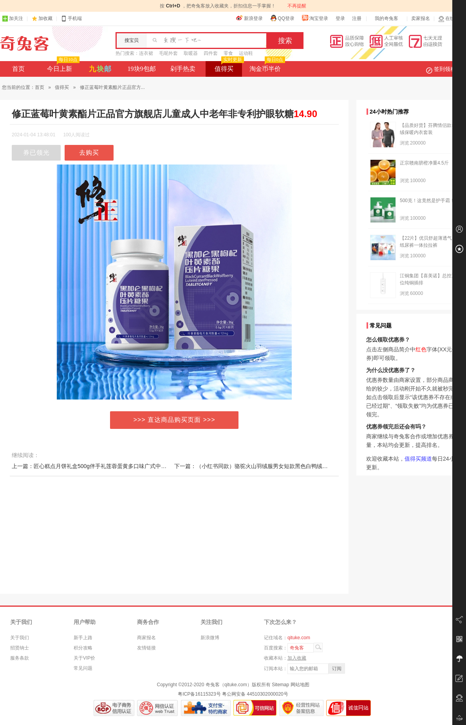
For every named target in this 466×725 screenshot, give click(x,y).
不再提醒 (296, 6)
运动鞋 (246, 53)
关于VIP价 (84, 658)
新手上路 (83, 637)
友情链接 (146, 648)
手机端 (71, 18)
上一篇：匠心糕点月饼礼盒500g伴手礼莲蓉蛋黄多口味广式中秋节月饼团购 (103, 466)
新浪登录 (249, 18)
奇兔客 (24, 43)
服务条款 (19, 658)
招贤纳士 (19, 648)
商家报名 (146, 637)
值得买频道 (418, 459)
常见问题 (83, 668)
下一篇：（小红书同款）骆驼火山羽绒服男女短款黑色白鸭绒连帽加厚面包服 (267, 466)
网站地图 (300, 684)
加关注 (12, 18)
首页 (18, 68)
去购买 (89, 152)
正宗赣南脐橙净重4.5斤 (424, 163)
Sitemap (280, 684)
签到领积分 (445, 69)
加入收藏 (296, 658)
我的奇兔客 (386, 18)
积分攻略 (83, 648)
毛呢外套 (168, 53)
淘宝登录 (315, 18)
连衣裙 (146, 53)
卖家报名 (420, 18)
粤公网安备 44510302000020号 (255, 694)
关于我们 (19, 637)
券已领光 (36, 152)
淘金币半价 (266, 66)
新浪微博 (209, 637)
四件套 (211, 53)
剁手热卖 (182, 68)
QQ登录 (282, 18)
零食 (228, 53)
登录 (340, 18)
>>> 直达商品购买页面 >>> (174, 419)
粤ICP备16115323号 (199, 694)
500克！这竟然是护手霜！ (427, 200)
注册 (356, 18)
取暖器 (191, 53)
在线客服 (451, 18)
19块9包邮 (142, 68)
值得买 (228, 66)
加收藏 (45, 18)
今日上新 (62, 66)
